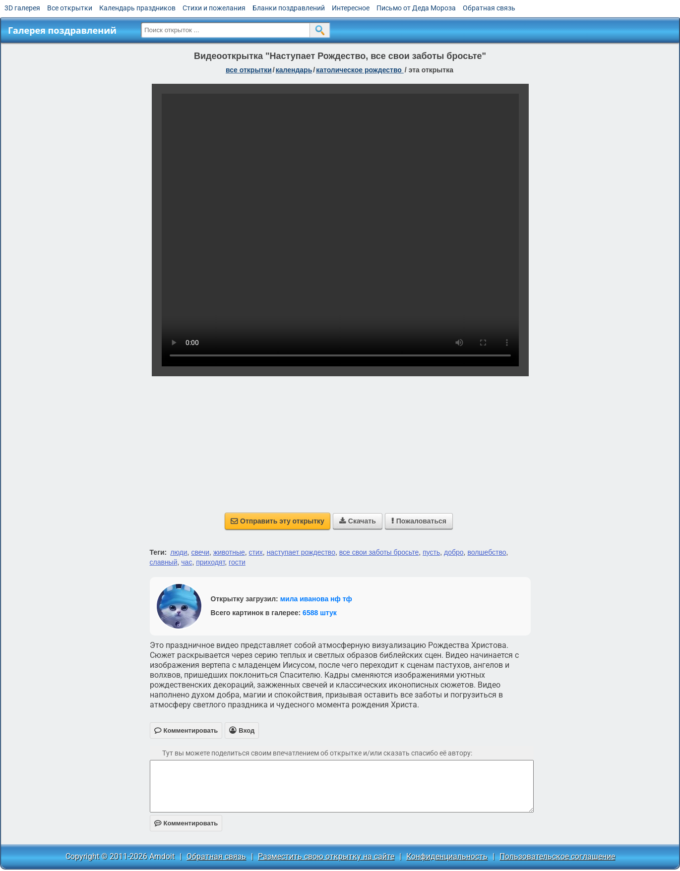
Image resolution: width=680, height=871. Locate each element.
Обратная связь (489, 8)
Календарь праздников (137, 8)
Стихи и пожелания (214, 8)
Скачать (357, 521)
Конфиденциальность (447, 856)
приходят (210, 562)
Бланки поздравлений (288, 8)
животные (229, 552)
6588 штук (320, 613)
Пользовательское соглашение (557, 856)
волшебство (486, 552)
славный (164, 562)
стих (256, 552)
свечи (200, 552)
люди (178, 552)
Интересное (351, 8)
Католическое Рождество (360, 70)
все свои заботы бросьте (379, 552)
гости (237, 562)
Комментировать (186, 823)
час (186, 562)
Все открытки (69, 8)
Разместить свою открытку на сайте (326, 856)
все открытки (249, 70)
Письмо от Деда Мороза (416, 8)
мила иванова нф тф (316, 599)
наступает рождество (301, 552)
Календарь (294, 70)
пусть (431, 552)
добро (454, 552)
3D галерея (22, 8)
